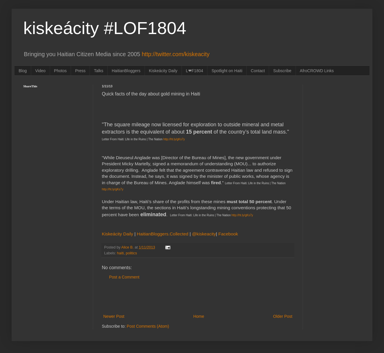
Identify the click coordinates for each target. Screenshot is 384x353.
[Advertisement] (198, 297)
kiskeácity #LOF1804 (104, 28)
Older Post (282, 316)
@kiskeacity (204, 233)
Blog (23, 70)
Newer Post (113, 316)
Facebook (228, 233)
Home (198, 316)
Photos (60, 70)
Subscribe (282, 70)
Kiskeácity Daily (163, 70)
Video (40, 70)
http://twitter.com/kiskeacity (175, 54)
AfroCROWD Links (317, 70)
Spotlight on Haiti (226, 70)
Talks (98, 70)
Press (80, 70)
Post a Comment (124, 277)
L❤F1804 (194, 70)
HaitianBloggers (126, 70)
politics (131, 253)
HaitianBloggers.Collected (163, 233)
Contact (258, 70)
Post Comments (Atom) (148, 326)
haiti (120, 253)
